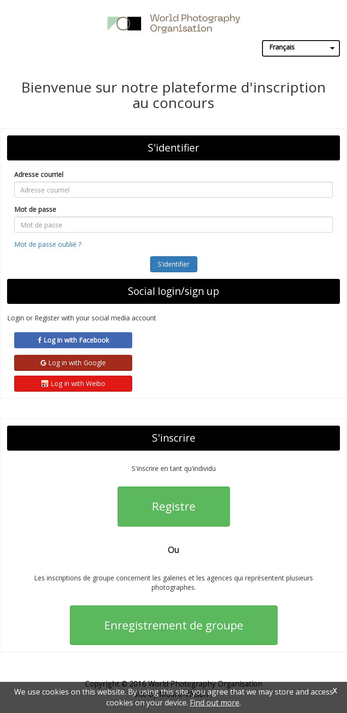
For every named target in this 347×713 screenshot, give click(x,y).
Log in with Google (73, 362)
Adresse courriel (38, 174)
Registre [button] (173, 506)
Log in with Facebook (73, 340)
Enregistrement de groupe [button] (173, 625)
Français (282, 47)
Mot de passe (35, 209)
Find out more (214, 702)
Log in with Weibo (73, 383)
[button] (173, 264)
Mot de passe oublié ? (47, 244)
